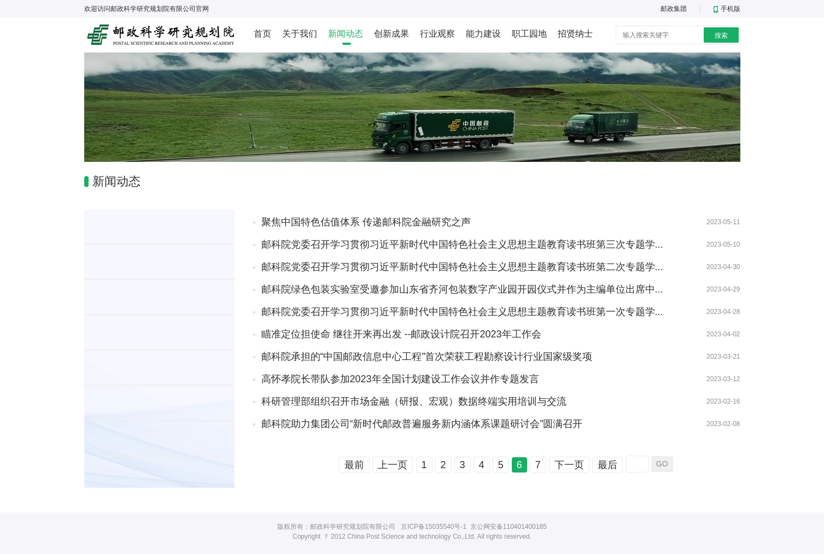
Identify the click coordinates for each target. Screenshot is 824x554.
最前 (354, 464)
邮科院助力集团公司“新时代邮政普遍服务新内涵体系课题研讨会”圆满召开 (422, 423)
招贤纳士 (575, 33)
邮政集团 (674, 9)
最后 (607, 464)
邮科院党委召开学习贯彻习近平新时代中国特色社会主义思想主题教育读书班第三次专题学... (462, 244)
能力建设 (483, 33)
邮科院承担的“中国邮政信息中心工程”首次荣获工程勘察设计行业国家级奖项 (427, 356)
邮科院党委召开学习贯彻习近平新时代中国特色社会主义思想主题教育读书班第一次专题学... (462, 311)
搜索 (721, 35)
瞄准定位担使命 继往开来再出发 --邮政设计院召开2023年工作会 (401, 334)
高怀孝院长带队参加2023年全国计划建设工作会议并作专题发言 (400, 379)
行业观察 (437, 33)
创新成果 (391, 33)
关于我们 (299, 33)
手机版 (727, 9)
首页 (262, 33)
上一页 (392, 464)
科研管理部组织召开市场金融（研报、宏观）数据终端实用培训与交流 (413, 401)
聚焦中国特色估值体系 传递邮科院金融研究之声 (366, 222)
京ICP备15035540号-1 (433, 526)
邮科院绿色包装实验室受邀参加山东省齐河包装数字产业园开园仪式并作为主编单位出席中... (462, 289)
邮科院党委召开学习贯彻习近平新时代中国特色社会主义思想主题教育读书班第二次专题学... (462, 266)
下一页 (569, 464)
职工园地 (529, 33)
